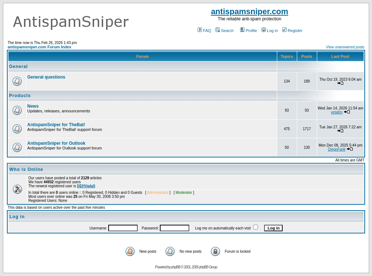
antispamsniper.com (249, 11)
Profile (248, 30)
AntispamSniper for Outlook (56, 143)
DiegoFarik (336, 149)
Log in (270, 30)
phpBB (175, 267)
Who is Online (26, 169)
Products (20, 95)
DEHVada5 (86, 186)
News (33, 106)
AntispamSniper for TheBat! (56, 124)
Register (292, 30)
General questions (46, 77)
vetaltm (337, 112)
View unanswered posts (345, 47)
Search (224, 30)
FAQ (204, 30)
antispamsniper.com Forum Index (39, 47)
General (18, 66)
